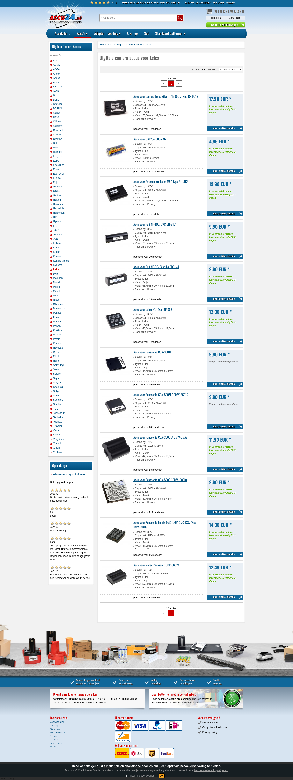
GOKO (57, 191)
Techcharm (59, 413)
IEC (55, 226)
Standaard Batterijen (170, 33)
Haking (57, 199)
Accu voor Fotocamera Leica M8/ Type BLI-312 (160, 181)
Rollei (56, 360)
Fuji (55, 182)
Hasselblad (59, 208)
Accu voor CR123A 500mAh (149, 138)
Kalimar (57, 243)
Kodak (56, 251)
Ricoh (56, 356)
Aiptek (56, 73)
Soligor (57, 391)
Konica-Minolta (61, 260)
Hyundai (57, 221)
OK (161, 775)
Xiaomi (57, 443)
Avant (56, 91)
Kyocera (57, 265)
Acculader (63, 33)
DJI (55, 143)
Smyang (57, 382)
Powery (57, 326)
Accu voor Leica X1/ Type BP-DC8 (152, 309)
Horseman (59, 212)
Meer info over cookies (142, 775)
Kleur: (138, 112)
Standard (58, 399)
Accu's (82, 33)
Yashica (57, 452)
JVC (55, 238)
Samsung (58, 365)
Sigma (56, 378)
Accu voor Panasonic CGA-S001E (152, 351)
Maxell (56, 282)
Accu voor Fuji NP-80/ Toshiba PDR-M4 (156, 266)
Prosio (56, 339)
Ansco (56, 78)
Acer (55, 60)
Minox (56, 295)
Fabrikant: (140, 119)
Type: (138, 108)
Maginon (58, 278)
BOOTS (57, 104)
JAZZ (56, 230)
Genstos (58, 186)
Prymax (57, 343)
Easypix (57, 156)
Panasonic (59, 308)
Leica (56, 269)
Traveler (57, 426)
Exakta (57, 178)
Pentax (57, 312)
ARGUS (57, 86)
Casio (56, 117)
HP (55, 217)
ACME (56, 64)
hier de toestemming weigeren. (211, 770)
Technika (58, 417)
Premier (57, 334)
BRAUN (57, 108)
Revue (56, 352)
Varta (56, 430)
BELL (56, 95)
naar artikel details (224, 128)
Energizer (58, 165)
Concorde (58, 130)
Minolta (57, 291)
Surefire (57, 404)
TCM (56, 408)
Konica (57, 256)
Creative (58, 138)
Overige (132, 33)
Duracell (57, 151)
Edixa (56, 160)
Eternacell (58, 173)
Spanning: (140, 101)
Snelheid (58, 386)
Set (146, 33)
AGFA (56, 69)
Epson (56, 169)
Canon (56, 112)
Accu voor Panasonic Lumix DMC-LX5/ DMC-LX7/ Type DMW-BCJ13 (164, 524)
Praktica (57, 330)
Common (58, 125)
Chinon (57, 121)
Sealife (57, 373)
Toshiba (57, 421)
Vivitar (56, 434)
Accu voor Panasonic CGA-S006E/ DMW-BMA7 (160, 437)
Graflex (57, 195)
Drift (55, 147)
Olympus (58, 304)
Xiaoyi (56, 447)
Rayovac (58, 347)
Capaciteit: (141, 105)
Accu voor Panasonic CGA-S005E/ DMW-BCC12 (160, 394)
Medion (57, 286)
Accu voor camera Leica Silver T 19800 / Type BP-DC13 (165, 96)
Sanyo (56, 369)
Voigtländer (59, 439)
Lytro (56, 273)
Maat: (138, 115)
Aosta (56, 82)
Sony (56, 395)
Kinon (56, 247)
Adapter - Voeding (107, 33)
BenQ (56, 99)
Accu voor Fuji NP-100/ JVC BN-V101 (155, 224)
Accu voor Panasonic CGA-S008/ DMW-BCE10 (160, 479)
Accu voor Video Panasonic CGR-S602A (156, 564)
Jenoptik (58, 234)
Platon (56, 317)
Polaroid (57, 321)
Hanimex (58, 204)
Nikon (56, 299)
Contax (57, 134)
